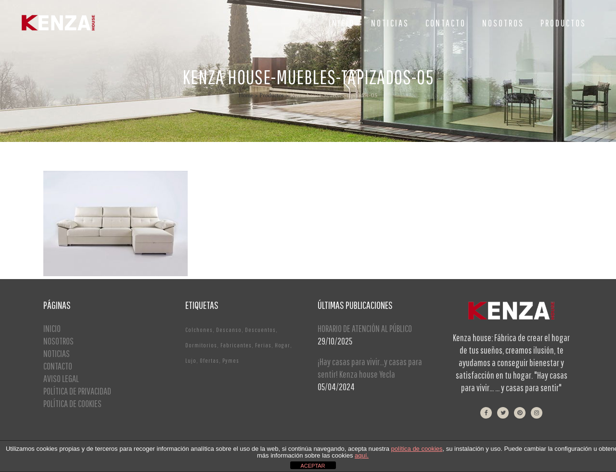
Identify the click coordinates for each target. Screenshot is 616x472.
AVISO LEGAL (61, 378)
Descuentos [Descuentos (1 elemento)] (260, 329)
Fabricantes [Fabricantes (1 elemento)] (236, 345)
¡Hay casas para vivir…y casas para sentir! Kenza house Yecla (370, 368)
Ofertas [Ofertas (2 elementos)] (209, 360)
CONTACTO (57, 365)
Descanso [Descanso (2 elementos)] (229, 329)
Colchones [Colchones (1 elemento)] (199, 329)
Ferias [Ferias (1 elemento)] (263, 345)
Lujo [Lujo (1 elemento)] (190, 360)
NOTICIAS (56, 353)
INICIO (52, 328)
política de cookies (417, 448)
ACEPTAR (312, 466)
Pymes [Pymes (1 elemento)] (230, 360)
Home (246, 95)
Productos (271, 95)
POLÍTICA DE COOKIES (72, 403)
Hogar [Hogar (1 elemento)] (282, 345)
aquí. (362, 455)
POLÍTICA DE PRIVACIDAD (77, 390)
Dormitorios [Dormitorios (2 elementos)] (201, 345)
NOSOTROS (58, 340)
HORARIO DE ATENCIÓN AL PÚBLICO (365, 328)
